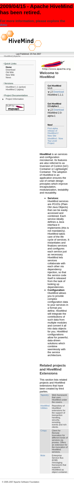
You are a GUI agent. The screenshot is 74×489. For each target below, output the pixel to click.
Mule (42, 455)
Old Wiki (10, 72)
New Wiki (10, 75)
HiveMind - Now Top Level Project (55, 140)
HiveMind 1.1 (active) (16, 87)
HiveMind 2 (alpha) (15, 89)
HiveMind (8, 56)
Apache (17, 56)
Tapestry (44, 395)
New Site (52, 135)
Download (10, 70)
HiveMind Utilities (45, 406)
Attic (3, 25)
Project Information (15, 99)
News (8, 77)
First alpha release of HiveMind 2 (53, 130)
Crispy (43, 430)
